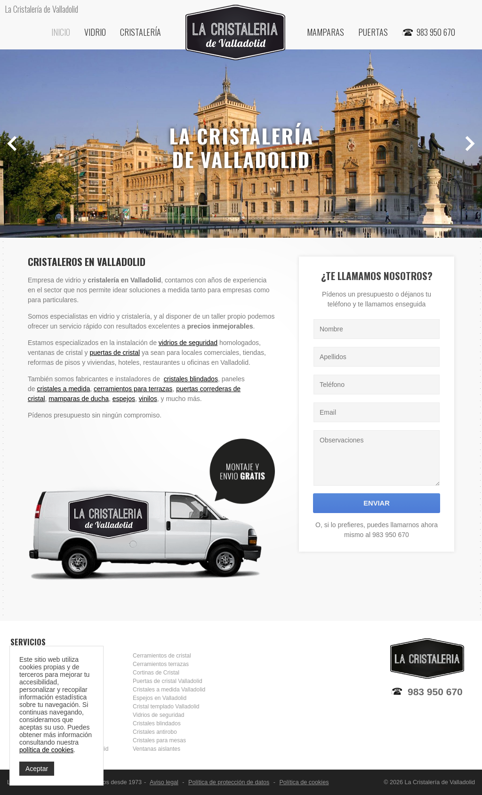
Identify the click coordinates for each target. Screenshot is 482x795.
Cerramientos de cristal (162, 655)
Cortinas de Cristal (156, 672)
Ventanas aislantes (156, 749)
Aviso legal (164, 782)
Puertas (373, 32)
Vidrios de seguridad (158, 715)
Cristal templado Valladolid (166, 706)
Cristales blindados (157, 723)
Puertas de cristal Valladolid (167, 681)
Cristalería (140, 32)
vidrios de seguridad (188, 342)
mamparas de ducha (78, 398)
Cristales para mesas (159, 740)
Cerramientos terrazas (161, 664)
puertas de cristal (115, 352)
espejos (123, 398)
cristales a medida (63, 389)
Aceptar (36, 768)
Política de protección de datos (228, 782)
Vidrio (95, 32)
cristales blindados (191, 379)
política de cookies (46, 750)
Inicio (60, 32)
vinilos (148, 398)
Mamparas (325, 32)
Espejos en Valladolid (159, 698)
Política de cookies (304, 782)
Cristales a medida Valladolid (169, 689)
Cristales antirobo (155, 732)
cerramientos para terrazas (133, 389)
